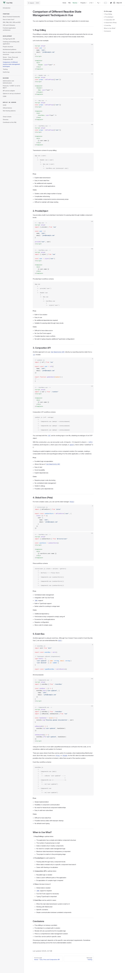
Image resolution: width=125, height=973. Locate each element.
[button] (12, 13)
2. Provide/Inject (108, 17)
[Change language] (98, 3)
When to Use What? (109, 28)
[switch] (105, 3)
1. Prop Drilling (108, 14)
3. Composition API (109, 19)
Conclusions (107, 31)
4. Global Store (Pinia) (110, 22)
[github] (114, 2)
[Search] (33, 3)
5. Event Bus (107, 25)
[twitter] (111, 2)
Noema (75, 3)
